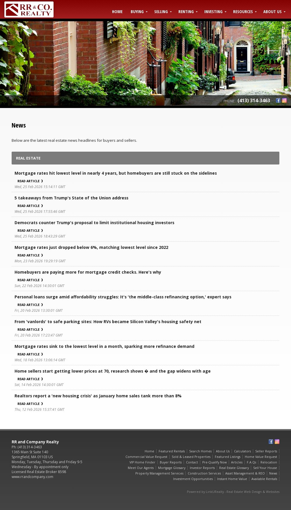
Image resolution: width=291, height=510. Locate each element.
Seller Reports (266, 451)
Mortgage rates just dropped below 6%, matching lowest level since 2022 (91, 247)
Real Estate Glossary (234, 468)
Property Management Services (159, 473)
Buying (137, 11)
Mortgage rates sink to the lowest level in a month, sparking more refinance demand (104, 346)
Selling (161, 11)
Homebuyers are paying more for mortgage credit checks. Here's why (88, 272)
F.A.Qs (251, 462)
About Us (272, 11)
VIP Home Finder (142, 462)
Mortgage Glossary (171, 468)
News (273, 473)
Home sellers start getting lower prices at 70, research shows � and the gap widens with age (113, 371)
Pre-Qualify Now (214, 462)
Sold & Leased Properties (191, 457)
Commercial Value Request (146, 457)
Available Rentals (264, 479)
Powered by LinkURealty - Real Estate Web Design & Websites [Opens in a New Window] (233, 492)
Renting (186, 11)
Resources (243, 11)
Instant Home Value (232, 479)
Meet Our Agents (141, 468)
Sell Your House (265, 468)
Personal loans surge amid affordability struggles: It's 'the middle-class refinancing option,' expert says (123, 297)
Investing (213, 11)
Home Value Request (261, 457)
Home (117, 11)
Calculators (242, 451)
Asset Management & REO (245, 473)
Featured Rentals (172, 451)
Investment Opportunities (193, 479)
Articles (236, 462)
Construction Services (204, 473)
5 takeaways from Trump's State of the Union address (71, 198)
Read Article (30, 181)
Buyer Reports (171, 462)
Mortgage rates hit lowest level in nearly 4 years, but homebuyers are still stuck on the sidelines (116, 173)
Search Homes (200, 451)
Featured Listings (227, 457)
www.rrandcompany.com (32, 476)
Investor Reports (202, 468)
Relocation (268, 462)
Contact (192, 462)
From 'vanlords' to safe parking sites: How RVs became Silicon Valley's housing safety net (108, 321)
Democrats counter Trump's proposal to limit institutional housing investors (94, 222)
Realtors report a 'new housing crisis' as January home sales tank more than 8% (98, 396)
